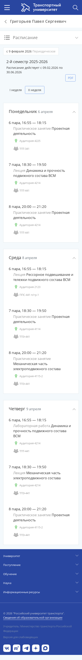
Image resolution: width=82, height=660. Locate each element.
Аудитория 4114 (26, 329)
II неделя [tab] (34, 90)
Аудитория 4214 (26, 183)
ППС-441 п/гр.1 (26, 295)
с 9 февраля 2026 (31, 51)
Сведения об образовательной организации (32, 617)
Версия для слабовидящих (20, 637)
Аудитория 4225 (26, 141)
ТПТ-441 (21, 191)
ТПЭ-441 (21, 337)
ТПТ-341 (21, 149)
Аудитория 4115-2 (28, 376)
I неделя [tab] (16, 90)
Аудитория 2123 (26, 287)
